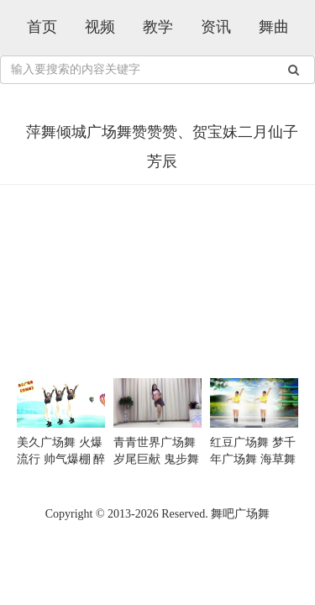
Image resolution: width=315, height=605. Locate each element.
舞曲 (274, 26)
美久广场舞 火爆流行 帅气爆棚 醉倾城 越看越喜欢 (61, 459)
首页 (42, 26)
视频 (100, 26)
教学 (158, 26)
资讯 (216, 26)
